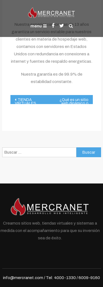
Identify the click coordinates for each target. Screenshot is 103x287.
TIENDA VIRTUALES (25, 101)
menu (38, 26)
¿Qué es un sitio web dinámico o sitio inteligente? (73, 101)
